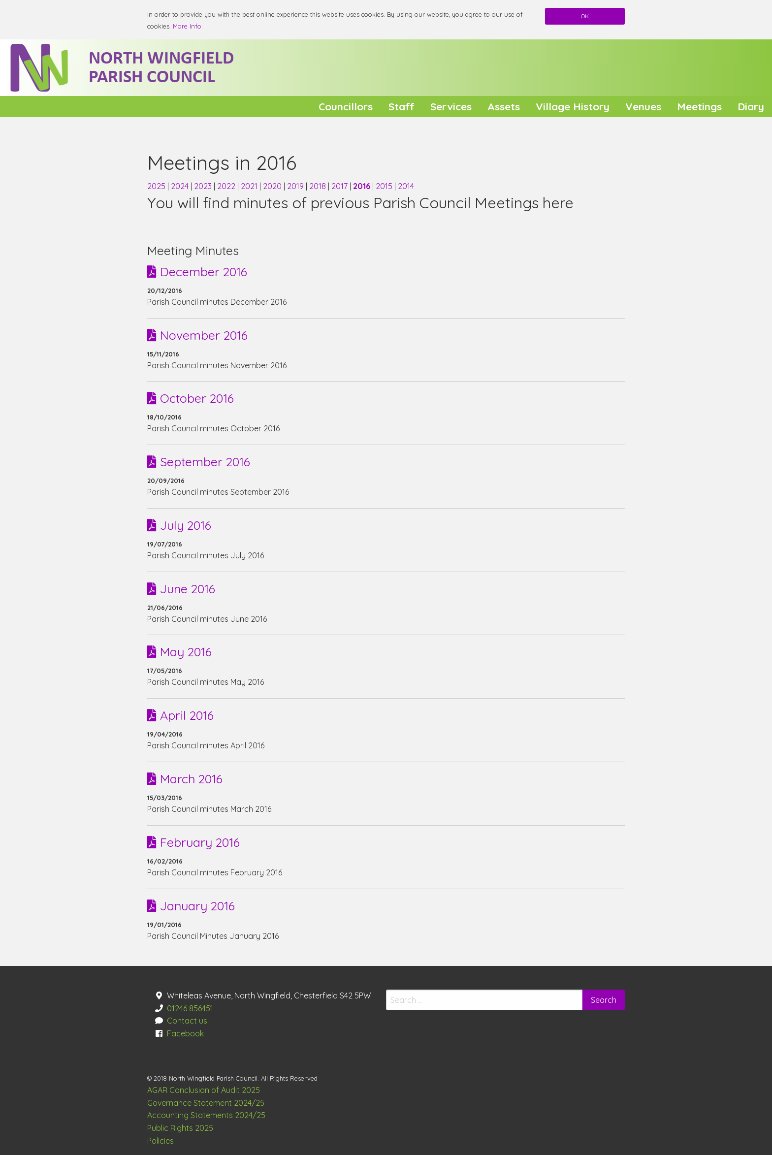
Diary (751, 106)
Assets (503, 106)
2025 (157, 186)
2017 (340, 186)
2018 (318, 186)
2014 (406, 186)
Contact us (187, 1021)
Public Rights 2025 (180, 1128)
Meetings (699, 106)
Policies (160, 1141)
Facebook (185, 1033)
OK (585, 16)
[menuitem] (346, 106)
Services (451, 106)
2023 (204, 186)
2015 (385, 186)
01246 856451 (190, 1008)
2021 (250, 186)
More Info (187, 26)
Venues (643, 106)
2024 (181, 186)
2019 (296, 186)
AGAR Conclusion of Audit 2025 (203, 1090)
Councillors (346, 106)
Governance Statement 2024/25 (205, 1103)
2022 (227, 186)
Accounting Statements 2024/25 (206, 1115)
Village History (573, 106)
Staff (401, 106)
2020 (273, 186)
